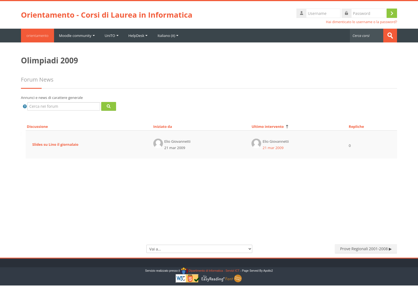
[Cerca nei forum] (63, 106)
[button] (25, 106)
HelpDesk (138, 35)
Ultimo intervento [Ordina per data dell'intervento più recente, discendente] (267, 126)
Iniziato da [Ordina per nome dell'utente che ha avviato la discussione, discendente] (162, 126)
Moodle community (77, 35)
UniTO (112, 35)
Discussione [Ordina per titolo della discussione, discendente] (37, 126)
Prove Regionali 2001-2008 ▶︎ (366, 248)
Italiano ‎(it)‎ (167, 35)
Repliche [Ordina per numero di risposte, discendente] (356, 126)
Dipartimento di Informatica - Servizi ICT (210, 270)
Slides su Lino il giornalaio (55, 144)
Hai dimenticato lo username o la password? (361, 22)
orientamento (37, 35)
